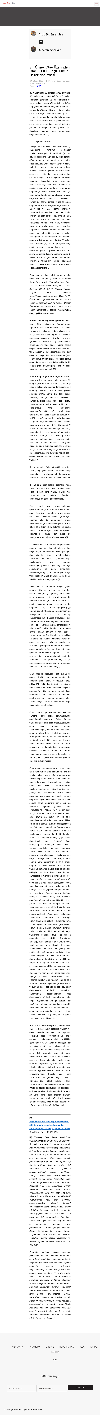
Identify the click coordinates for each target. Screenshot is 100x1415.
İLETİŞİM (55, 1352)
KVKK (55, 1360)
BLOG (82, 1347)
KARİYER (94, 1347)
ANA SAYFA (17, 1347)
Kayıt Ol (80, 1388)
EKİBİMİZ (50, 1347)
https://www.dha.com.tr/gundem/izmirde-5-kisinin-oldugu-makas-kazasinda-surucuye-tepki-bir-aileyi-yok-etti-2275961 (49, 1125)
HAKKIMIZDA (34, 1347)
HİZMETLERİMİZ (67, 1347)
